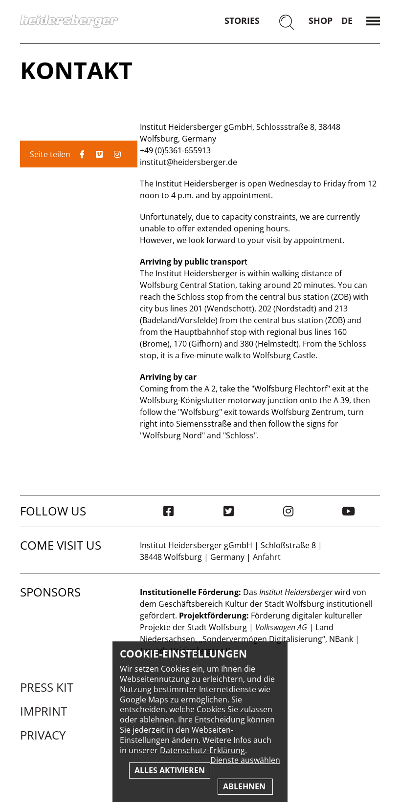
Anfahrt (267, 557)
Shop (321, 20)
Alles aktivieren (169, 770)
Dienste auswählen (245, 760)
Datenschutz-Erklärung (202, 750)
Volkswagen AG (281, 627)
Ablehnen (245, 786)
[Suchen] (286, 23)
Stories (242, 20)
